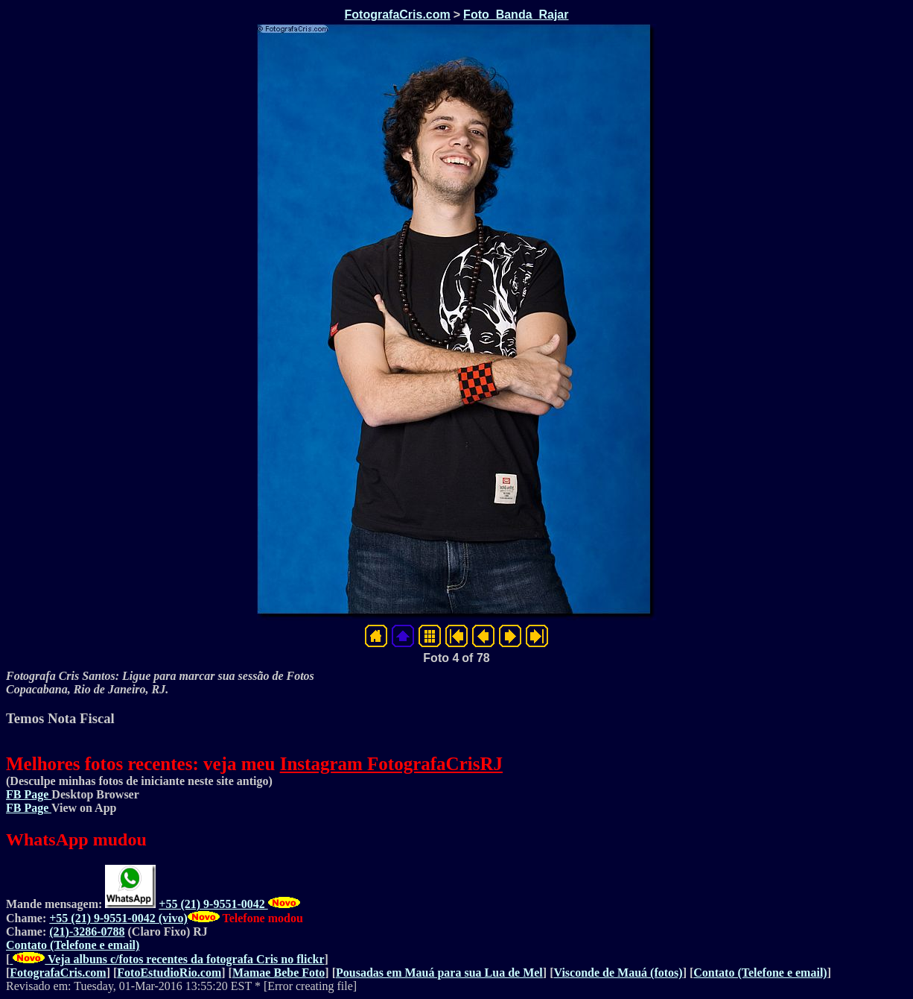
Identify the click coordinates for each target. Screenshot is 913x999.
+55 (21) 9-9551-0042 (213, 904)
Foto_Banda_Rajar (515, 14)
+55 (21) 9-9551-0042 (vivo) (118, 918)
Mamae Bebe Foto (278, 972)
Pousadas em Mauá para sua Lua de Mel (439, 972)
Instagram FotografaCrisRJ (391, 764)
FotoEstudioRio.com (169, 972)
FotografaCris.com (398, 14)
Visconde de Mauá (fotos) (617, 972)
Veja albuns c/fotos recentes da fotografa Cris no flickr (167, 959)
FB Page (28, 794)
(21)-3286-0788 (86, 931)
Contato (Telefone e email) (72, 945)
